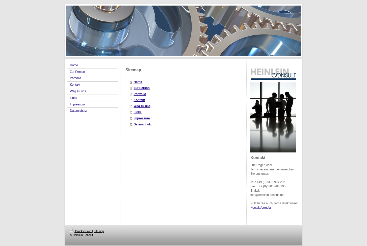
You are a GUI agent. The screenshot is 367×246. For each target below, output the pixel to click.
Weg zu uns (142, 106)
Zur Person (141, 88)
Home (138, 82)
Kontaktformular (261, 207)
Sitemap (99, 231)
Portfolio (140, 94)
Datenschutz (142, 124)
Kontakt (139, 100)
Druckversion (81, 231)
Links (137, 112)
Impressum (142, 118)
